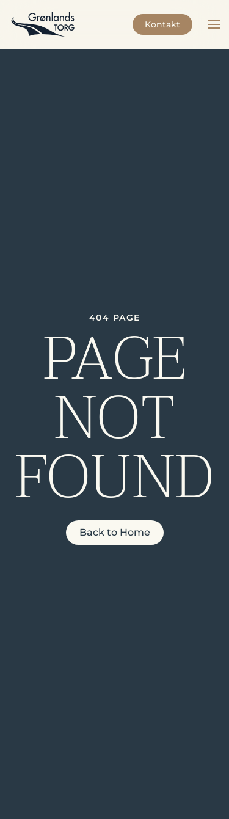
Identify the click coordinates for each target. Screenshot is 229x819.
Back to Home (114, 532)
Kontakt (162, 24)
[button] (214, 24)
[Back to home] (42, 24)
